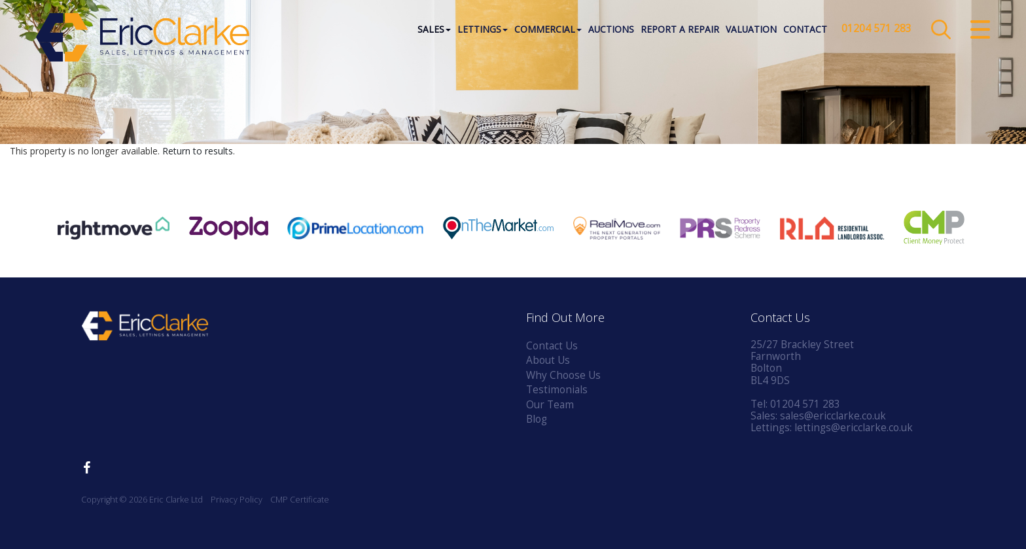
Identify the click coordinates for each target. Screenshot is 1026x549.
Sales (434, 29)
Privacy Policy (236, 499)
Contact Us (552, 346)
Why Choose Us (563, 375)
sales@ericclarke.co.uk (833, 416)
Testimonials (557, 390)
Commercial (548, 29)
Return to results (197, 151)
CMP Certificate (299, 499)
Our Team (550, 405)
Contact (805, 29)
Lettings (482, 29)
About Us (548, 360)
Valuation (751, 29)
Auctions (611, 29)
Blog (536, 419)
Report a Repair (680, 29)
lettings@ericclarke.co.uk (853, 427)
